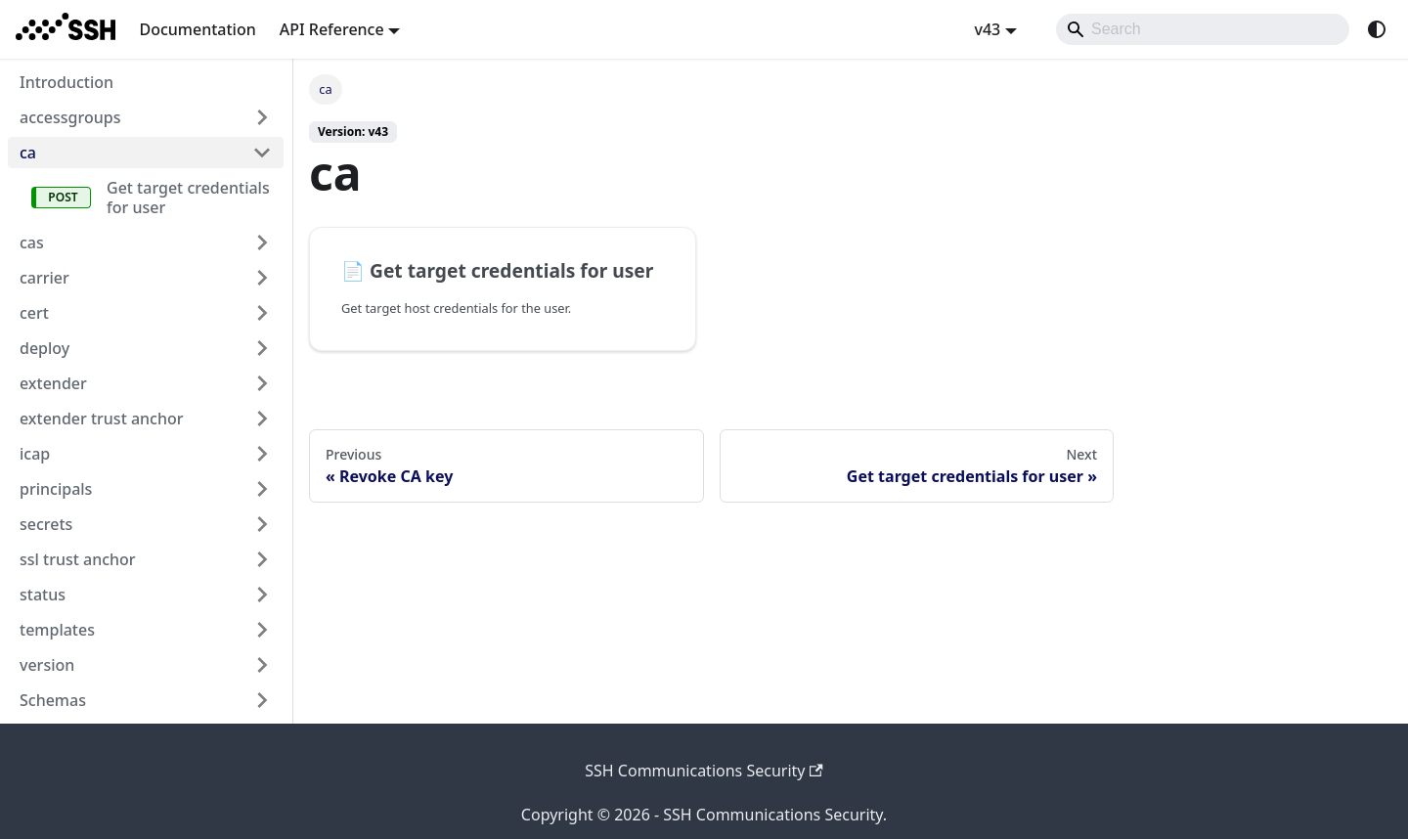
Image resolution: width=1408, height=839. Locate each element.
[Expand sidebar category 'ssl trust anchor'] (262, 559)
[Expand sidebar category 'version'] (262, 665)
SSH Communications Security (704, 770)
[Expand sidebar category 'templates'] (262, 629)
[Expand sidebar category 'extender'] (262, 383)
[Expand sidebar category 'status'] (262, 594)
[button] (146, 700)
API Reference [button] (332, 29)
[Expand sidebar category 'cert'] (262, 313)
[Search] (1202, 29)
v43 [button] (987, 29)
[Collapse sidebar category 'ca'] (262, 152)
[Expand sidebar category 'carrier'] (262, 277)
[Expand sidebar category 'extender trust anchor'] (262, 418)
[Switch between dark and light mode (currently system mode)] (1376, 29)
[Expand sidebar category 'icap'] (262, 453)
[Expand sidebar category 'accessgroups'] (262, 117)
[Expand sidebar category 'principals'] (262, 489)
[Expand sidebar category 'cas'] (262, 242)
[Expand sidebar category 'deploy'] (262, 348)
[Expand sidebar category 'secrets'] (262, 524)
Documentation (197, 29)
